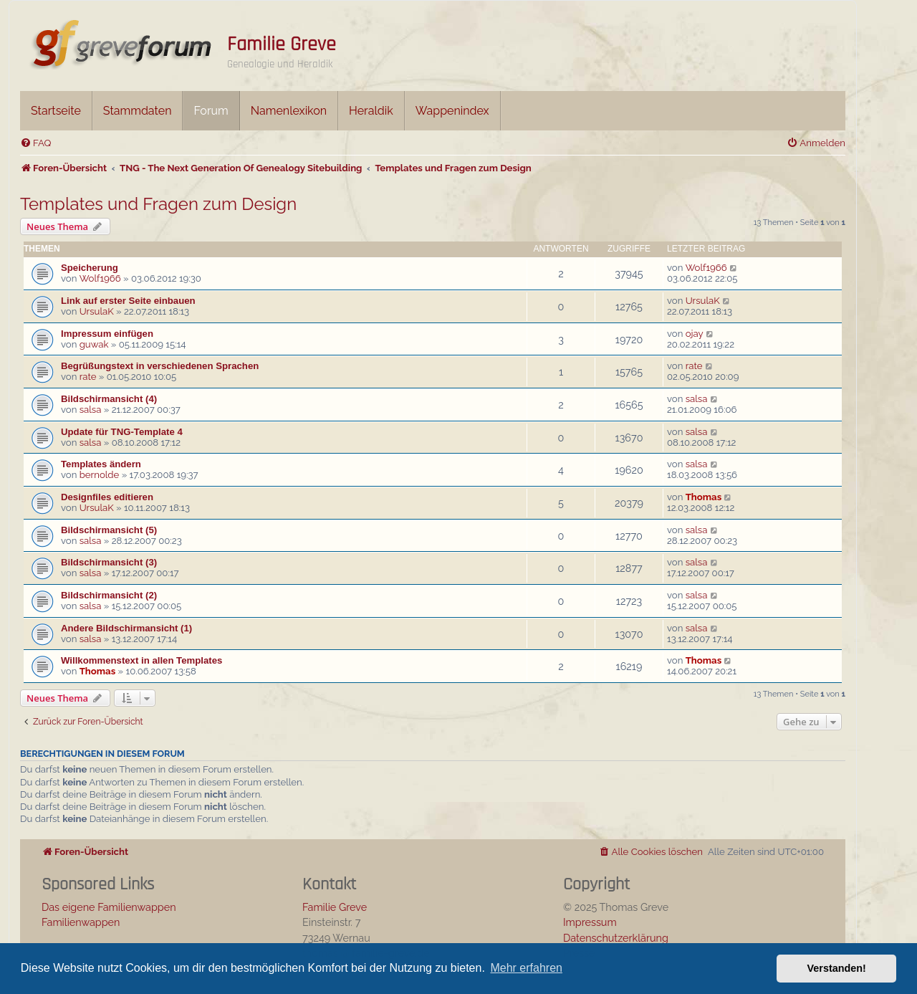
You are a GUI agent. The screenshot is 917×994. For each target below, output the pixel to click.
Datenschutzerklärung (615, 938)
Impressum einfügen (107, 333)
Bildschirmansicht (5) (109, 530)
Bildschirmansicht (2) (109, 595)
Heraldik (371, 111)
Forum (210, 111)
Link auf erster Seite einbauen (128, 300)
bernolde (100, 474)
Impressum (590, 922)
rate (88, 376)
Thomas (703, 497)
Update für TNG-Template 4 (122, 431)
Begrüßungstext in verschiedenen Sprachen (160, 365)
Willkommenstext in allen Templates (141, 660)
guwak (94, 344)
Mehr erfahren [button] (526, 968)
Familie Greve (281, 44)
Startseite (56, 111)
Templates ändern (101, 464)
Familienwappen (81, 922)
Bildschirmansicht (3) (109, 562)
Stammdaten (137, 111)
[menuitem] (35, 143)
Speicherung (89, 267)
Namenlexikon (289, 111)
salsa (91, 409)
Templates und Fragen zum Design (158, 203)
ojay (695, 333)
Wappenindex (452, 111)
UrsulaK (97, 311)
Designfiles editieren (107, 497)
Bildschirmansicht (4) (109, 398)
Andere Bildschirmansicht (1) (126, 628)
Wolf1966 (100, 278)
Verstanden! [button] (836, 968)
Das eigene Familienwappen (109, 907)
